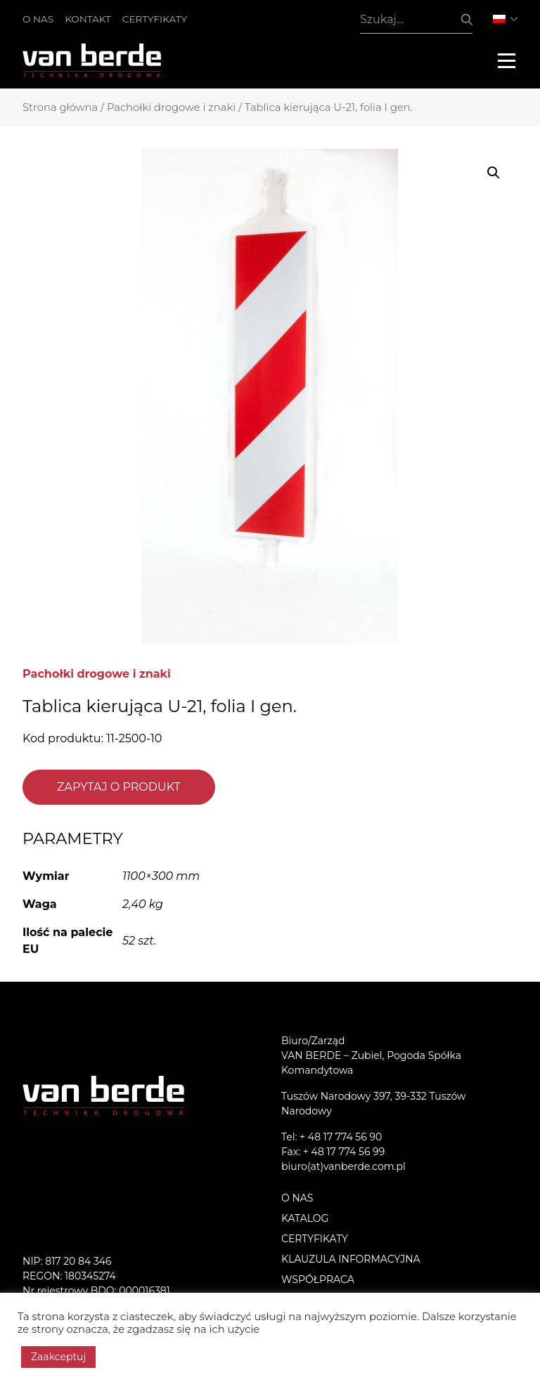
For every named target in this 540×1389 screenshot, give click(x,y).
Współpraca (317, 1279)
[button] (493, 172)
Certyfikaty (154, 19)
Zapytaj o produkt (119, 787)
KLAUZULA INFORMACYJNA (350, 1259)
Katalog (304, 1218)
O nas (37, 19)
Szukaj (466, 19)
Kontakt (88, 19)
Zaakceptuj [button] (58, 1356)
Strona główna (60, 107)
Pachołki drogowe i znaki (171, 107)
